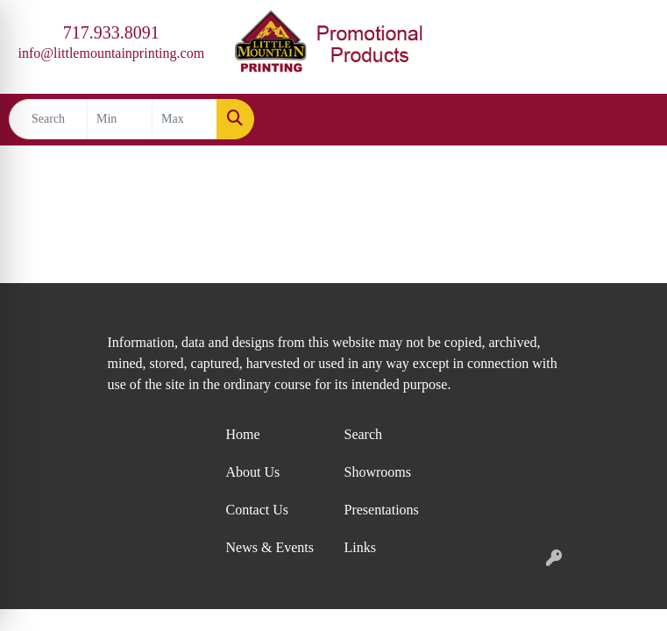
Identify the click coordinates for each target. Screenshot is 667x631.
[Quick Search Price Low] (120, 119)
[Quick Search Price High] (184, 119)
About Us (253, 471)
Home (243, 434)
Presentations (381, 509)
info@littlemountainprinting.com (111, 53)
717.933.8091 (111, 32)
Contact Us (257, 509)
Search (363, 434)
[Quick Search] (48, 119)
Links (360, 547)
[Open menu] (631, 119)
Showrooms (377, 471)
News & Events (270, 547)
